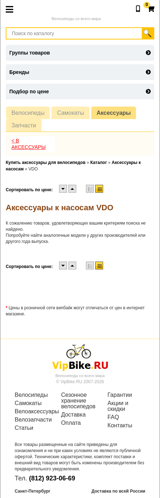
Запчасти (23, 125)
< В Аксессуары (28, 144)
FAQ (113, 417)
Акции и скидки (117, 406)
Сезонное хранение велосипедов (78, 400)
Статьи (24, 428)
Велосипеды (27, 113)
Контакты (119, 425)
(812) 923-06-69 (52, 478)
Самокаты (70, 113)
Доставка (73, 415)
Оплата (71, 423)
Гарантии (119, 395)
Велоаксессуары (34, 411)
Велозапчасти (33, 420)
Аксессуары (114, 113)
